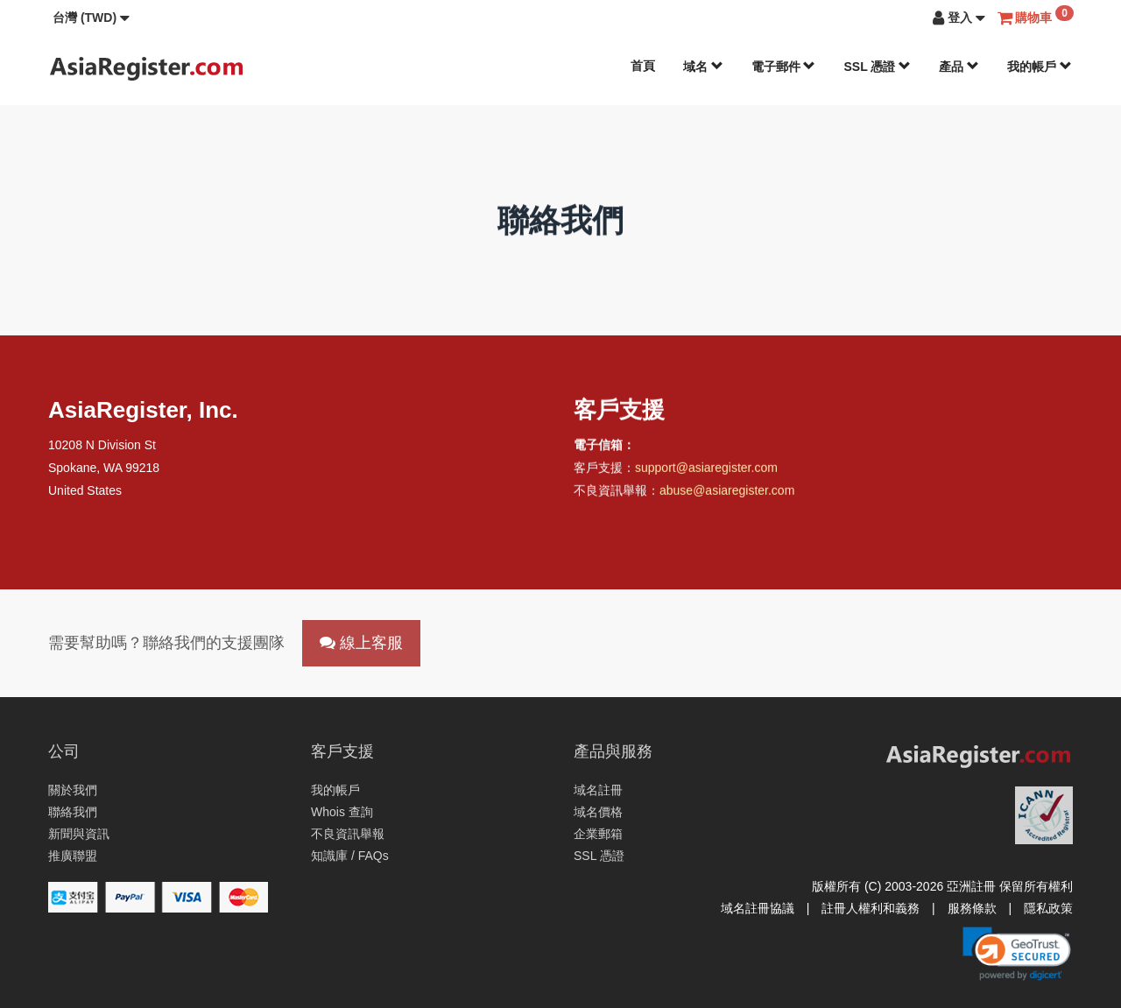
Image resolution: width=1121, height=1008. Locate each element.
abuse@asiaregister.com (726, 492)
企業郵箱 (598, 834)
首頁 (643, 66)
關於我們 (72, 790)
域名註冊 (598, 790)
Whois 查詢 (342, 812)
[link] (1017, 954)
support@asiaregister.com (706, 469)
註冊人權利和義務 (870, 908)
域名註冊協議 (757, 908)
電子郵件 (783, 67)
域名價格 (598, 812)
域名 (703, 67)
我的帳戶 (1039, 67)
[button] (91, 18)
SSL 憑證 (877, 67)
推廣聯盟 (72, 856)
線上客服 (361, 643)
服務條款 (972, 908)
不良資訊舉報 (347, 834)
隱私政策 (1048, 908)
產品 (959, 67)
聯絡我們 (72, 812)
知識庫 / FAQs (350, 856)
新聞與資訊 (78, 834)
